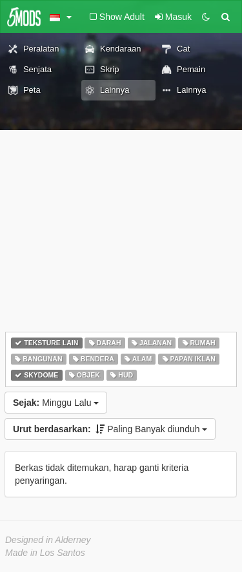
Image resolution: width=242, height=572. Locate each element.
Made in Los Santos (45, 553)
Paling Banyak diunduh (110, 429)
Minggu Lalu (56, 402)
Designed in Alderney (48, 540)
